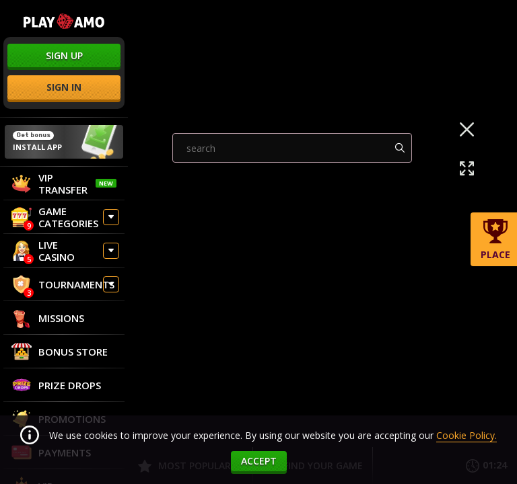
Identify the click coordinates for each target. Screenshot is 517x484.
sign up (64, 55)
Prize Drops (56, 385)
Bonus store (59, 351)
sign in (63, 87)
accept (259, 460)
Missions (47, 318)
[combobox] (292, 223)
